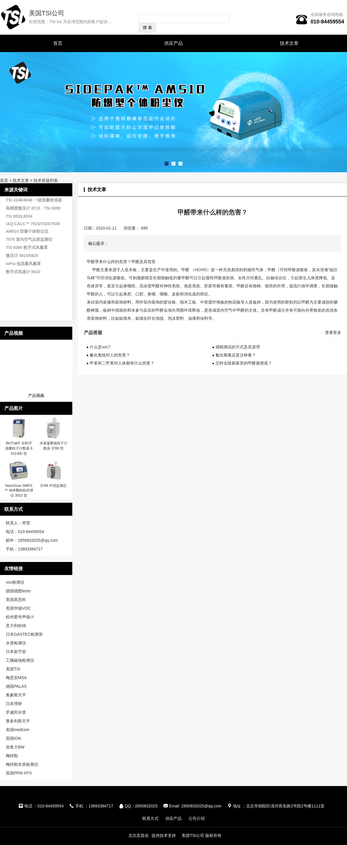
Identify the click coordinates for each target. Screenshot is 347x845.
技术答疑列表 (46, 180)
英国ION (13, 738)
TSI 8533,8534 (19, 216)
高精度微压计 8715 (23, 208)
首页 (57, 43)
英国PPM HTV (19, 773)
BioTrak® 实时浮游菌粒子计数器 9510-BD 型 (18, 448)
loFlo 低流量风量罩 (23, 263)
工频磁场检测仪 (20, 660)
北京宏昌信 (138, 835)
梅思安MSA (16, 677)
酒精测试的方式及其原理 (237, 347)
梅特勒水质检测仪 (22, 764)
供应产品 (173, 43)
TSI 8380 (52, 208)
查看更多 (333, 332)
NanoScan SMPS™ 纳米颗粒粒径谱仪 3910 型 (18, 491)
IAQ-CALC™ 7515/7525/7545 (33, 223)
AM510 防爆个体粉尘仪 (27, 231)
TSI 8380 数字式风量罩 (27, 247)
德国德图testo (18, 591)
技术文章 (289, 43)
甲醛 (96, 269)
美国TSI (13, 669)
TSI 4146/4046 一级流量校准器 (34, 200)
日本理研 (14, 703)
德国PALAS (16, 686)
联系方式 (150, 818)
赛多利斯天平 (18, 721)
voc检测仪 (15, 582)
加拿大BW (15, 747)
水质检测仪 (16, 643)
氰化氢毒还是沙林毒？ (235, 355)
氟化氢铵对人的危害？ (110, 355)
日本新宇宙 (16, 651)
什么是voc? (100, 347)
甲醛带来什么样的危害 (107, 261)
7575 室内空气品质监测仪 (29, 239)
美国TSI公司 (46, 13)
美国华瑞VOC (18, 608)
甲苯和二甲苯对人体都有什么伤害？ (122, 363)
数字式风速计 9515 (23, 271)
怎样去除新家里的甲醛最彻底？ (243, 363)
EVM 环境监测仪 (53, 486)
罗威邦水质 (16, 712)
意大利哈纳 (16, 625)
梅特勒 (12, 755)
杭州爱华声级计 (20, 617)
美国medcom (17, 729)
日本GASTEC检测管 (24, 634)
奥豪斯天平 (16, 695)
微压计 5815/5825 (22, 255)
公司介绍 (197, 818)
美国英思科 (16, 599)
